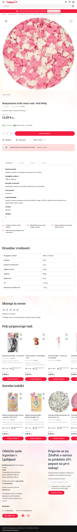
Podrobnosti (8, 163)
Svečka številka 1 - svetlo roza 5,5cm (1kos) (57, 357)
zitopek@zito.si (27, 510)
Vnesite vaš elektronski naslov (56, 479)
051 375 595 (19, 481)
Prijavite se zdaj (56, 493)
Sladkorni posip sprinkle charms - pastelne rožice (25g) (12, 416)
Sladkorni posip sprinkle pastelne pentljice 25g (33, 416)
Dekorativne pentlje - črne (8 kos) (13, 356)
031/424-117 (6, 490)
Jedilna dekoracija (12, 14)
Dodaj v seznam (39, 140)
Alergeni (33, 163)
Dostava (44, 163)
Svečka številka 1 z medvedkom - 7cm (35, 357)
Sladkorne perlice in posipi (25, 14)
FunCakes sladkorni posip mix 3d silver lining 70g (58, 416)
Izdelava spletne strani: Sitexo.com (10, 530)
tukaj (66, 488)
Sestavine (21, 163)
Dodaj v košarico (44, 133)
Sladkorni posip (36, 14)
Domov (4, 14)
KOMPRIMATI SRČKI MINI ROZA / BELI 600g (52, 14)
